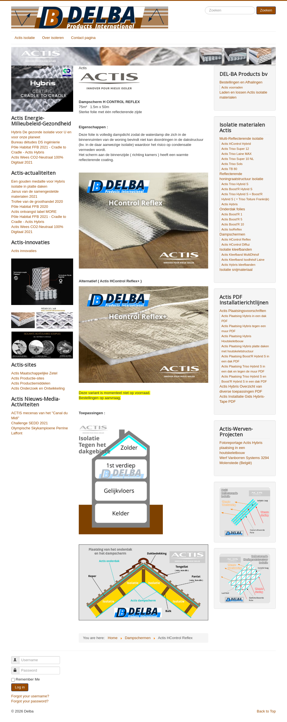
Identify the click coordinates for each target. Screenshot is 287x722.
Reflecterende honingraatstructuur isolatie (241, 176)
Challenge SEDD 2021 (29, 423)
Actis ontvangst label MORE (34, 211)
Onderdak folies (232, 209)
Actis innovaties (23, 251)
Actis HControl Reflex (236, 239)
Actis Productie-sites (27, 378)
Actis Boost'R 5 (231, 219)
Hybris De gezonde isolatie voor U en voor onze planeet (41, 134)
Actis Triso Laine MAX (236, 153)
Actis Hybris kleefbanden (238, 264)
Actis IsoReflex (231, 229)
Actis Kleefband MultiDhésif (240, 254)
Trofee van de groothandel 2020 (37, 201)
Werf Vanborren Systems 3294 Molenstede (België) (244, 460)
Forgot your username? (30, 696)
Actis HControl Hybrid (236, 143)
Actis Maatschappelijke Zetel (34, 373)
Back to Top (266, 711)
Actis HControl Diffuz (235, 244)
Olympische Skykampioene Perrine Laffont (39, 430)
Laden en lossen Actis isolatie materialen (243, 94)
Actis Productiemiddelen (30, 383)
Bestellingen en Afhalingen (240, 82)
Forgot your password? (29, 701)
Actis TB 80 (229, 169)
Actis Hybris (229, 204)
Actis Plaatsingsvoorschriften (242, 311)
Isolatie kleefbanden (235, 249)
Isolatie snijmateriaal (236, 269)
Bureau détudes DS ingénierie (35, 142)
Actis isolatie (25, 38)
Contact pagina (83, 38)
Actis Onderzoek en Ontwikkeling (38, 388)
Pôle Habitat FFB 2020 (29, 206)
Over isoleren (53, 38)
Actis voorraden (232, 87)
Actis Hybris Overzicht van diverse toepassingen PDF (240, 388)
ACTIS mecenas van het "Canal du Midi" (39, 415)
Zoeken (266, 10)
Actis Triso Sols (231, 164)
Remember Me (28, 679)
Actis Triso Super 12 (235, 148)
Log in (20, 687)
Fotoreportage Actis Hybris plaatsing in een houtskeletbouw (240, 448)
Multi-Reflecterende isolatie (241, 138)
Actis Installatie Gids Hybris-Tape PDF (242, 399)
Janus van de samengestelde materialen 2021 (35, 194)
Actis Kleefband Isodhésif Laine (243, 259)
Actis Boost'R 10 (232, 224)
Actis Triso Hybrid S (234, 184)
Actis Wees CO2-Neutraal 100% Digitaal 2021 (37, 159)
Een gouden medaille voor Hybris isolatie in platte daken (38, 183)
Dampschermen (232, 234)
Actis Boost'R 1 (231, 214)
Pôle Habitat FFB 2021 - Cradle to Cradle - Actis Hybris (38, 149)
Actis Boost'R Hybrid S (236, 189)
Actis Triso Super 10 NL (237, 158)
